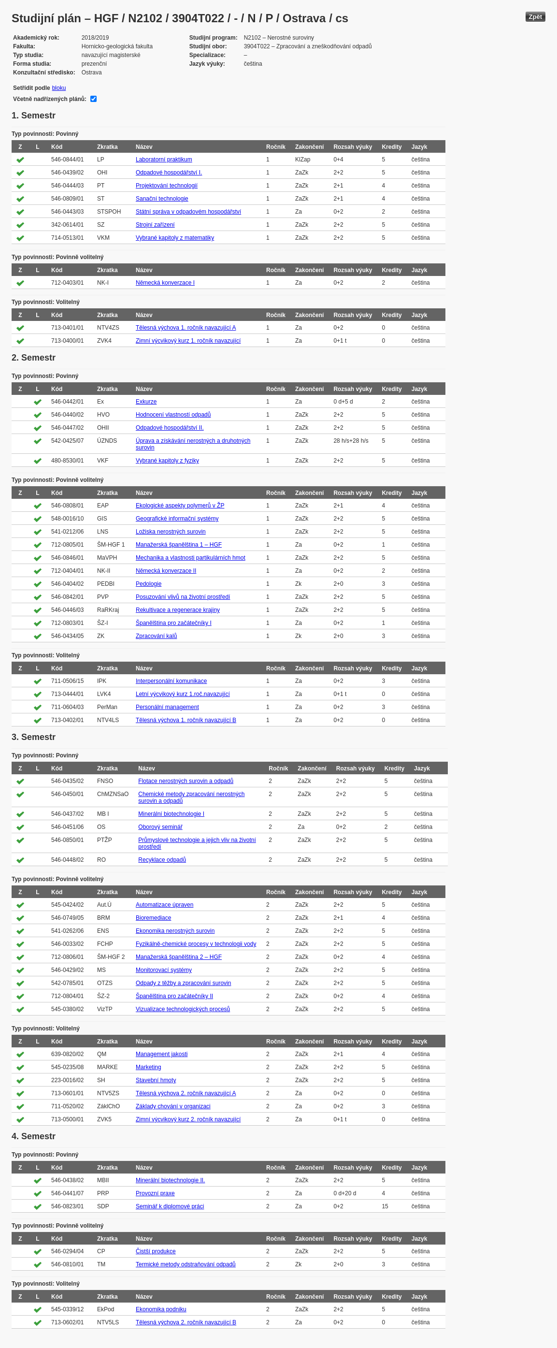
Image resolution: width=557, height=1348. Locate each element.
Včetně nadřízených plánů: (49, 99)
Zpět (535, 16)
